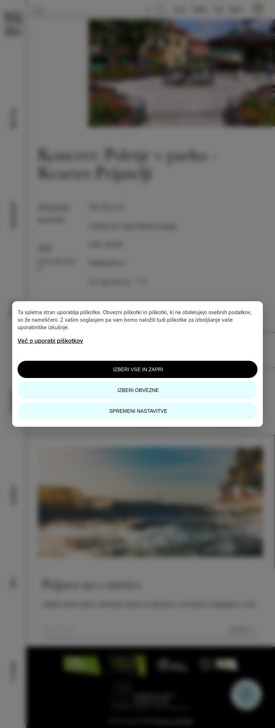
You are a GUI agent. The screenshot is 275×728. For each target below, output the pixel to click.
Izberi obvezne (138, 390)
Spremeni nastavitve (138, 411)
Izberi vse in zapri (138, 369)
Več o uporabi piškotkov (50, 340)
